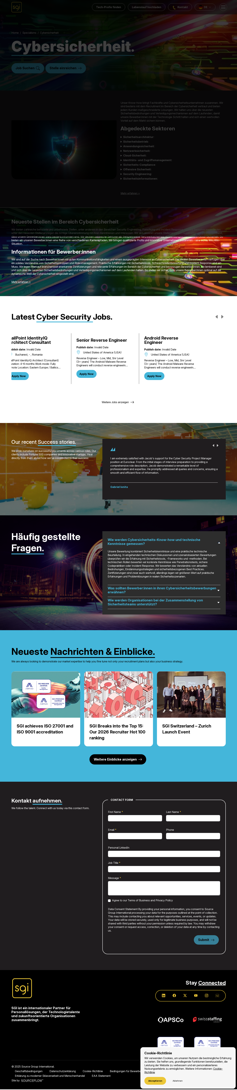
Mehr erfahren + (21, 282)
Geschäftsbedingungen (29, 1071)
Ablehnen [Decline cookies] (177, 1080)
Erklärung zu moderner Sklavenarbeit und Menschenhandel (50, 1076)
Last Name (173, 812)
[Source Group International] (22, 989)
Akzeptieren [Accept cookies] (155, 1080)
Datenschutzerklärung (62, 1071)
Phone (170, 830)
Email (111, 830)
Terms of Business (139, 900)
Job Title (113, 863)
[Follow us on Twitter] (184, 996)
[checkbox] (109, 901)
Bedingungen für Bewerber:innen (129, 1071)
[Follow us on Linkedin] (163, 996)
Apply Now (30, 376)
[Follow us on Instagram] (206, 996)
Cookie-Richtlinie (93, 1071)
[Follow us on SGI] (217, 996)
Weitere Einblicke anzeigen (115, 760)
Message (114, 878)
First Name (115, 812)
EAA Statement (101, 1076)
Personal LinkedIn (118, 848)
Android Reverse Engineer (189, 340)
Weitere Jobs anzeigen (115, 402)
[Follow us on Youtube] (195, 996)
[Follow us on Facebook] (174, 996)
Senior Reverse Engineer (116, 340)
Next (221, 316)
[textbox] (135, 818)
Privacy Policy (164, 900)
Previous (216, 316)
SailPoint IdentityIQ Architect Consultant (41, 340)
